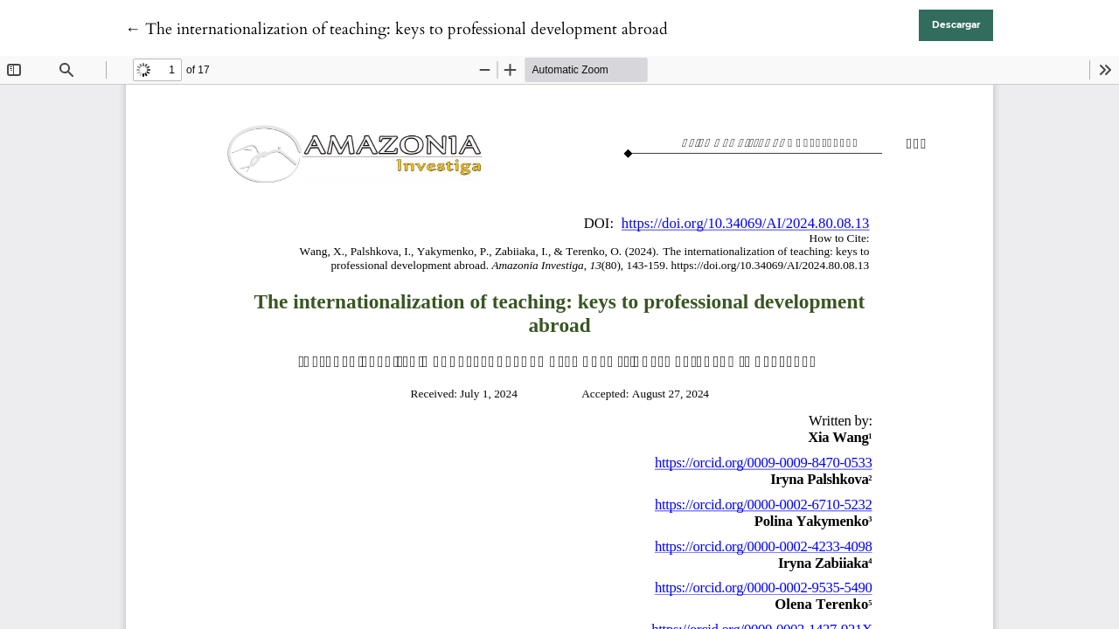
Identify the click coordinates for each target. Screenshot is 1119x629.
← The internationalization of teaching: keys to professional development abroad (396, 29)
